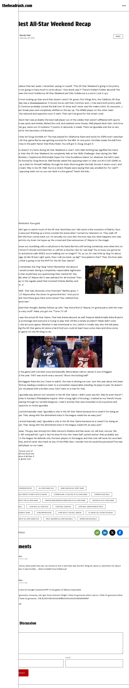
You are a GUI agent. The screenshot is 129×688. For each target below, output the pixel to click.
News (117, 36)
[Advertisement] (64, 62)
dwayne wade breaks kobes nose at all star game (66, 501)
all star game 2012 (47, 488)
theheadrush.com (17, 5)
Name (9, 659)
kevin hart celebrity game (19, 514)
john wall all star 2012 (39, 508)
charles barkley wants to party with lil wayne (28, 495)
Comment (11, 632)
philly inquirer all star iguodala (60, 520)
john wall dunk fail (65, 508)
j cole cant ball (15, 508)
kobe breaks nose (45, 514)
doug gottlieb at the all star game (23, 501)
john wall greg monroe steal (92, 508)
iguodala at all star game (104, 501)
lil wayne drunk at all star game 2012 (24, 520)
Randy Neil (25, 35)
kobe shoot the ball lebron (71, 514)
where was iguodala (89, 520)
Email (68, 659)
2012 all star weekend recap (20, 488)
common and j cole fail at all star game (71, 495)
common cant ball (103, 495)
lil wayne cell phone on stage (102, 514)
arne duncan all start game (73, 488)
